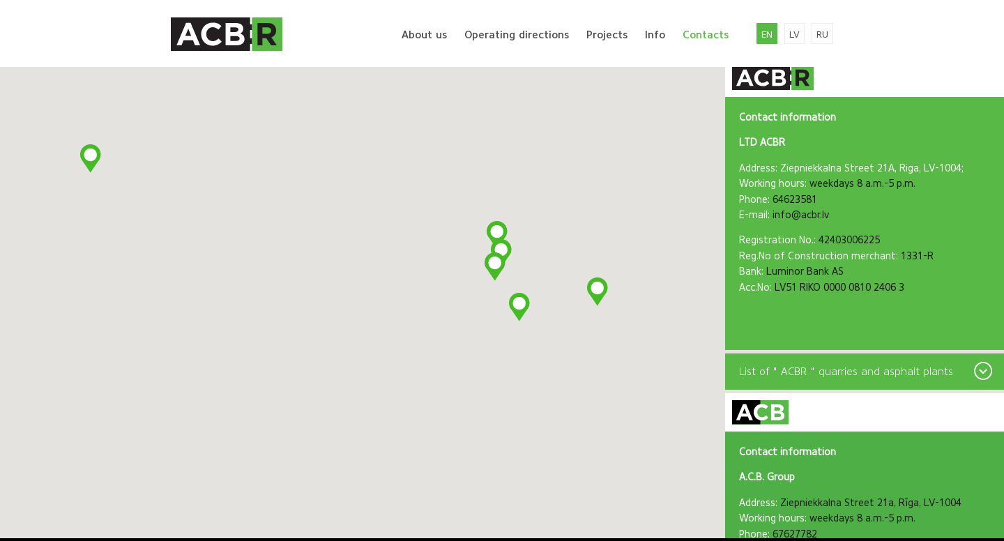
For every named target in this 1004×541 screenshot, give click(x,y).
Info (655, 35)
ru (822, 34)
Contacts (706, 35)
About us (424, 35)
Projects (607, 35)
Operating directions (516, 35)
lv (794, 34)
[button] (519, 307)
